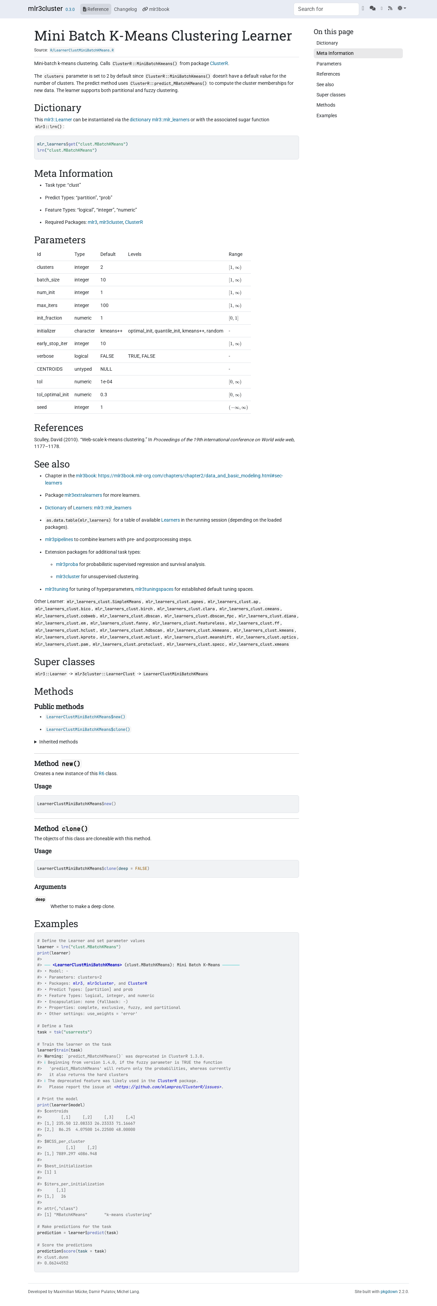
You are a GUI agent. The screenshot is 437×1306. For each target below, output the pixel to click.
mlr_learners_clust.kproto (65, 637)
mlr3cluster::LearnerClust (105, 674)
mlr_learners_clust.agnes (174, 601)
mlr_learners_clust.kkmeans (198, 630)
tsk (57, 1032)
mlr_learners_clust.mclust (130, 637)
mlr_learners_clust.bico (63, 609)
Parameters (328, 63)
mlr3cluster (45, 8)
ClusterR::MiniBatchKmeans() (145, 63)
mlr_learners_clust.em (61, 623)
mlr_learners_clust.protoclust (127, 644)
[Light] (402, 8)
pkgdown (389, 1291)
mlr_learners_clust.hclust (65, 630)
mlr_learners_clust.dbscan (130, 616)
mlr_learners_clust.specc (195, 644)
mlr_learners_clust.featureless (188, 623)
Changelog (125, 9)
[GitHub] (363, 8)
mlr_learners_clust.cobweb (65, 616)
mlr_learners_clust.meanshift (198, 637)
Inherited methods (58, 741)
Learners (82, 507)
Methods (325, 105)
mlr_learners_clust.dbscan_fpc (199, 616)
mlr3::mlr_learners (170, 119)
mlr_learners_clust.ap (233, 601)
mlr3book (155, 9)
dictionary (140, 119)
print (43, 953)
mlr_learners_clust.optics (266, 637)
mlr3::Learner (58, 119)
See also (325, 84)
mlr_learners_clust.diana (267, 616)
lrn (64, 947)
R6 (101, 773)
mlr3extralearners (83, 495)
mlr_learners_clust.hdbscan (131, 630)
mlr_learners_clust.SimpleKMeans (104, 601)
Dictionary (56, 507)
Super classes (331, 94)
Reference (96, 9)
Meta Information (335, 53)
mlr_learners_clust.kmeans (264, 630)
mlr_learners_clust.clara (186, 609)
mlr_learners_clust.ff (254, 623)
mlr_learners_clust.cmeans (249, 609)
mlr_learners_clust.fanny (119, 623)
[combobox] (326, 9)
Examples (326, 115)
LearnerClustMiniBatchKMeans (69, 803)
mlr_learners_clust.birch (124, 609)
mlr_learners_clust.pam (62, 644)
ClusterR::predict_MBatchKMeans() (168, 83)
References (328, 74)
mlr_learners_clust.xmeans (259, 644)
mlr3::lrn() (49, 126)
